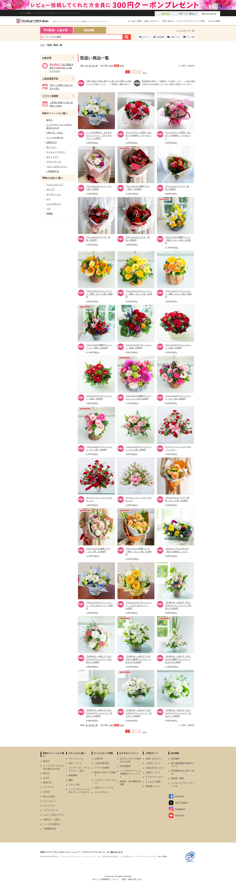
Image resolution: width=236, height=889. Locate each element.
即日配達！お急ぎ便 (56, 30)
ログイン (146, 37)
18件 (111, 66)
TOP (42, 45)
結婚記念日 (51, 142)
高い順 (95, 66)
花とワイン (51, 147)
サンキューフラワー (55, 152)
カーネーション (53, 194)
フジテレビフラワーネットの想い (191, 21)
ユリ (48, 199)
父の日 (46, 778)
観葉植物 (73, 775)
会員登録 (160, 37)
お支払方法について (155, 768)
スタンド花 (74, 784)
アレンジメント (76, 758)
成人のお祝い (49, 796)
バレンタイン (49, 801)
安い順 (88, 66)
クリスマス (48, 787)
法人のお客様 (214, 21)
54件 (122, 66)
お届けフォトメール (103, 787)
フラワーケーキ (53, 161)
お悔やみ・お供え (54, 132)
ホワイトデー (52, 157)
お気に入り (175, 37)
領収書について (152, 786)
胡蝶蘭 (49, 213)
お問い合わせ (168, 21)
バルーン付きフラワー (57, 166)
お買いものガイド (152, 21)
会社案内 (175, 758)
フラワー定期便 (50, 96)
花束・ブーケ (75, 763)
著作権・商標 (177, 778)
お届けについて (152, 772)
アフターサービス (153, 777)
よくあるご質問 (134, 21)
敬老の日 (47, 782)
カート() (190, 37)
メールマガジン (101, 792)
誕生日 (49, 120)
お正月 (46, 792)
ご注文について (152, 763)
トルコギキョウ (53, 204)
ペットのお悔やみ (54, 137)
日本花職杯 (125, 766)
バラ (48, 208)
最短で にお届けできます (61, 67)
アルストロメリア (54, 184)
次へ (145, 73)
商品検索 (89, 30)
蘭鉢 (71, 780)
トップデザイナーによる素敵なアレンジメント (130, 773)
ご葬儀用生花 (52, 171)
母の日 (46, 773)
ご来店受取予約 (50, 78)
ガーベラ (50, 189)
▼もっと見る (162, 856)
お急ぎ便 (46, 57)
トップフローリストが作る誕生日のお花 (59, 126)
